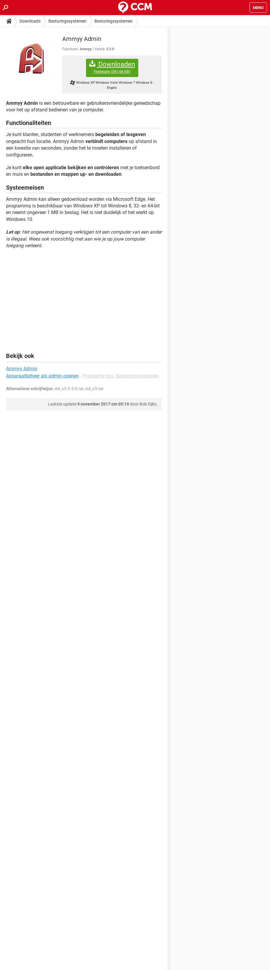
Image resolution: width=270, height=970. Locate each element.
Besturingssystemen (67, 21)
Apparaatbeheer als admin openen (42, 376)
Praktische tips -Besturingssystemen (120, 376)
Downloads (30, 21)
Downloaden (112, 67)
